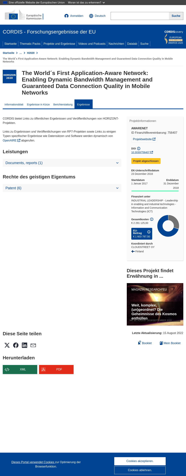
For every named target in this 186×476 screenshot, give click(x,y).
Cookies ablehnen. (140, 470)
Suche (144, 43)
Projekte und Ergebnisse (59, 43)
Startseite (10, 43)
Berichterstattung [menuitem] (63, 104)
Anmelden (73, 16)
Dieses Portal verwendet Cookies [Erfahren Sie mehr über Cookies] (33, 462)
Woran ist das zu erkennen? (86, 2)
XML (23, 369)
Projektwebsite (145, 139)
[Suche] (176, 16)
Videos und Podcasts (92, 43)
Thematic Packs (30, 43)
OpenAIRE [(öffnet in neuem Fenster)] (10, 140)
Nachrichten (116, 43)
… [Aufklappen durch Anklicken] (20, 52)
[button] (97, 16)
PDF (59, 369)
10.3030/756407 (140, 152)
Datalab (132, 43)
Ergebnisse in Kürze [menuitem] (38, 104)
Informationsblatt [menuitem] (14, 104)
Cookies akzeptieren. (139, 461)
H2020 (31, 52)
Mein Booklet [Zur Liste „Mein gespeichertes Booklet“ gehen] (170, 343)
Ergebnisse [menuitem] (83, 104)
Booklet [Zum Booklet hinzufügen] (145, 343)
